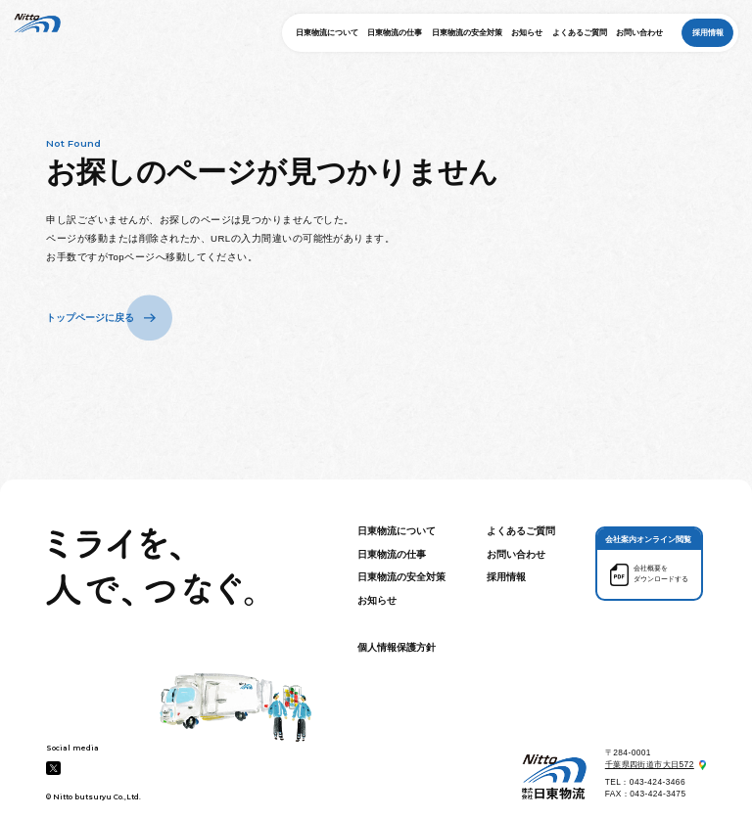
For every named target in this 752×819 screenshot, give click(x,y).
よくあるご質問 (579, 32)
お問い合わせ (639, 32)
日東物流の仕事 (394, 32)
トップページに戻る (90, 317)
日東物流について (327, 32)
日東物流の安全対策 (467, 32)
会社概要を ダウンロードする (661, 573)
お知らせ (526, 32)
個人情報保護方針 (396, 647)
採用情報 (708, 32)
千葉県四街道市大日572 (649, 764)
